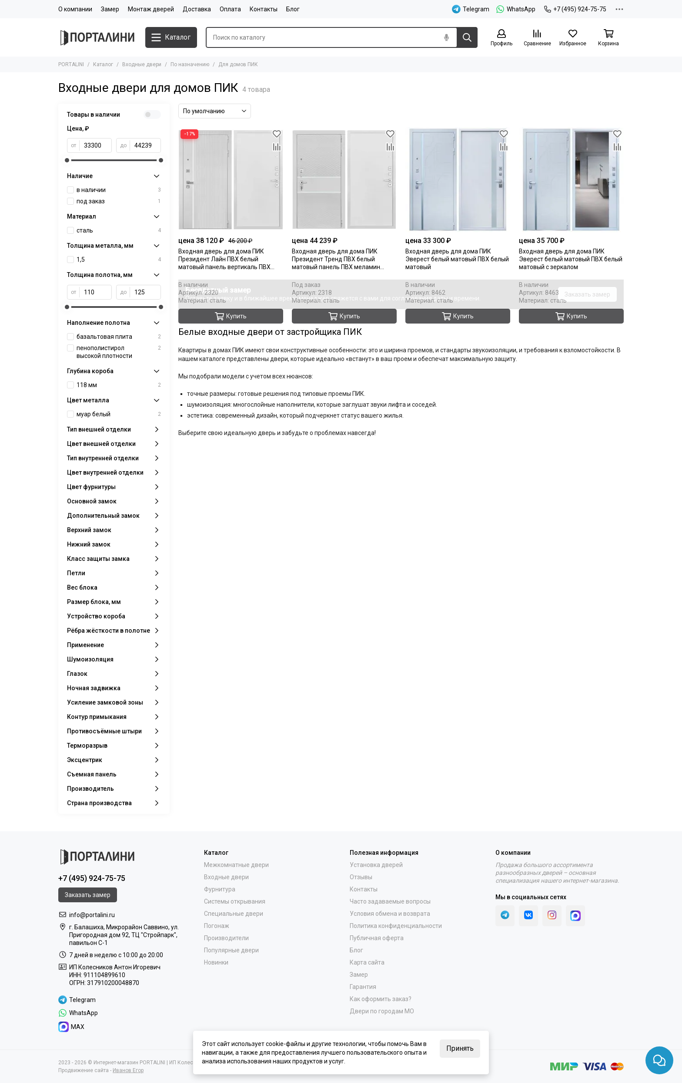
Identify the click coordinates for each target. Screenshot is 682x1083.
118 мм (119, 385)
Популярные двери (231, 950)
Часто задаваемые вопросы (390, 901)
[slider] (67, 160)
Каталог (103, 64)
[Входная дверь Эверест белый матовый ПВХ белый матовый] (457, 179)
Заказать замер (587, 294)
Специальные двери (233, 913)
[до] (145, 145)
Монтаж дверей (151, 9)
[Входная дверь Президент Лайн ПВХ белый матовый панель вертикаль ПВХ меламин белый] (230, 179)
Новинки (216, 962)
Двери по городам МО (382, 1011)
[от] (96, 145)
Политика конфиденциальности (396, 925)
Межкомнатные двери (236, 864)
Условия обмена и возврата (390, 913)
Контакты (263, 9)
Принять (460, 1048)
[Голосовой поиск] (446, 37)
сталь (119, 230)
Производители (226, 938)
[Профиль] (501, 38)
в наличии (119, 190)
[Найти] (467, 37)
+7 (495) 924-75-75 (575, 9)
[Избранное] (573, 38)
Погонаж (216, 925)
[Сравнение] (537, 38)
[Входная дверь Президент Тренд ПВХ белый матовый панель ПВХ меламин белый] (344, 179)
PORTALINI (71, 64)
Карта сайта (367, 962)
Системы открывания (234, 901)
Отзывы (361, 877)
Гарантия (363, 986)
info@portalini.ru (92, 914)
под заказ (119, 201)
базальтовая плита (119, 337)
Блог (293, 9)
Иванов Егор (128, 1070)
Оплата (230, 9)
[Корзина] (608, 38)
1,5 (119, 259)
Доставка (197, 9)
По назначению (189, 64)
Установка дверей (376, 864)
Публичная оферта (377, 938)
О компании (75, 9)
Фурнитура (219, 889)
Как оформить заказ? (380, 998)
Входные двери (141, 64)
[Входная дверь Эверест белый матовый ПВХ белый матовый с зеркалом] (571, 179)
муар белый (119, 414)
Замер (110, 9)
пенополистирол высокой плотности (119, 351)
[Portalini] (97, 38)
